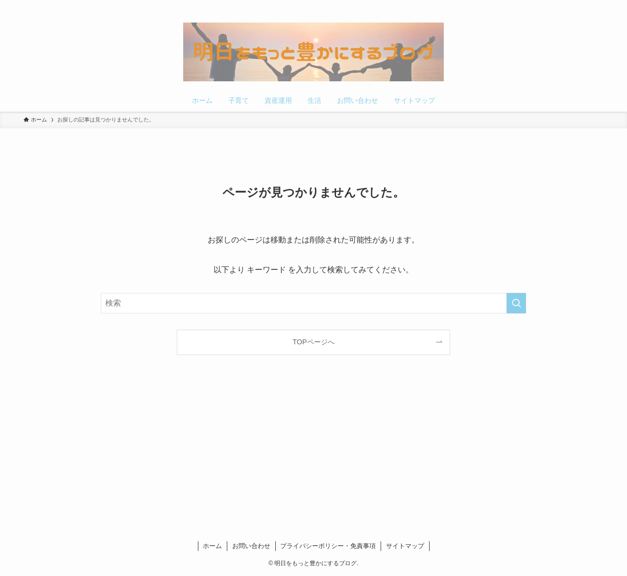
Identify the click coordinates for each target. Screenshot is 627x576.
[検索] (597, 5)
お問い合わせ (251, 546)
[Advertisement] (313, 450)
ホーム (212, 546)
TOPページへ (313, 342)
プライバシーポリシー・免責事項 (328, 546)
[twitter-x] (559, 5)
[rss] (584, 5)
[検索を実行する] (516, 303)
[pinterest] (571, 5)
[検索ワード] (313, 303)
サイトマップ (405, 546)
